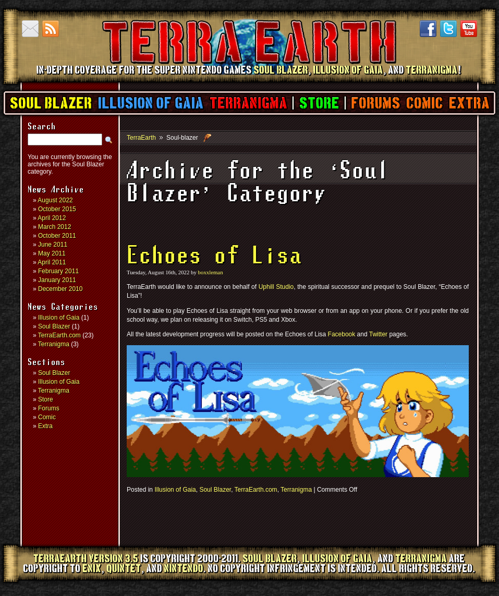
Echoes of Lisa (214, 256)
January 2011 (57, 280)
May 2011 (52, 253)
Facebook (428, 28)
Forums (375, 103)
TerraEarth (249, 78)
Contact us (30, 28)
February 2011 (58, 271)
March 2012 (54, 226)
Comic (424, 103)
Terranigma (247, 103)
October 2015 (57, 209)
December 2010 (60, 289)
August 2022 (55, 200)
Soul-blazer (182, 137)
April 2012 (52, 218)
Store (319, 103)
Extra (469, 103)
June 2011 (52, 244)
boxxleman (210, 272)
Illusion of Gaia (150, 103)
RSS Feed (50, 28)
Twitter (448, 28)
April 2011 (52, 262)
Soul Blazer (51, 103)
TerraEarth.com (59, 335)
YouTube (468, 28)
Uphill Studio (276, 286)
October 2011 (57, 235)
